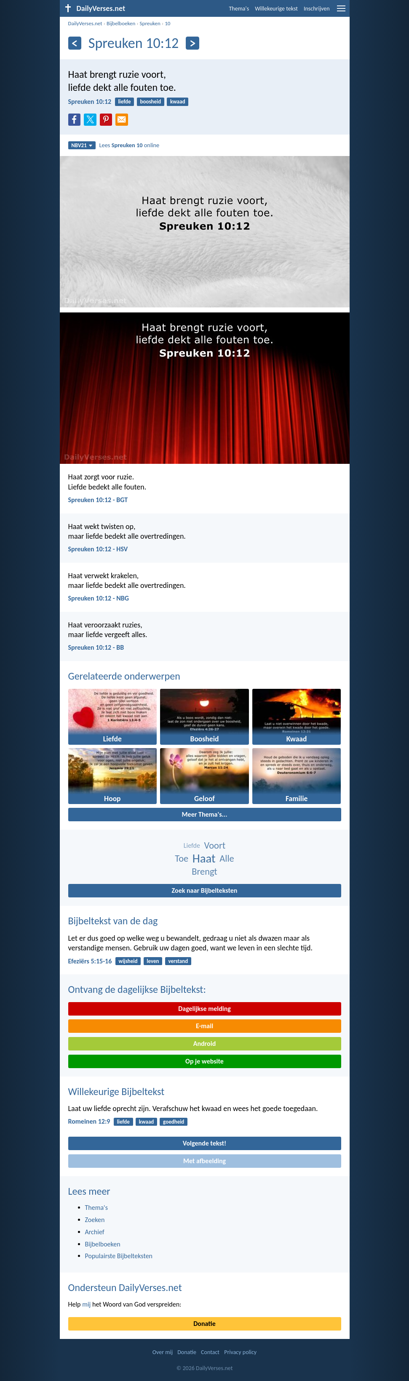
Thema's (239, 8)
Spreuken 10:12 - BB (96, 647)
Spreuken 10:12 (90, 102)
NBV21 (81, 145)
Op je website (204, 1061)
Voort (215, 845)
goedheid (173, 1122)
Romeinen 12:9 (89, 1121)
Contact (210, 1352)
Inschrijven (317, 8)
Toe (181, 858)
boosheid (150, 101)
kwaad (177, 101)
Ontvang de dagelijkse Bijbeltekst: (137, 989)
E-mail (204, 1026)
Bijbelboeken (121, 23)
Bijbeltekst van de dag (113, 921)
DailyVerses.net (85, 23)
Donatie (204, 1324)
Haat (204, 858)
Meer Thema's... (204, 814)
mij (86, 1304)
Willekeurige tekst (276, 8)
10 (167, 23)
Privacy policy (240, 1352)
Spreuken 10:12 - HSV (98, 549)
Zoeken (95, 1220)
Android (204, 1044)
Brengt (204, 871)
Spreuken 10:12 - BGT (98, 500)
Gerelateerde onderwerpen (124, 676)
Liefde (192, 845)
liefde (124, 101)
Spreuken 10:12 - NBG (98, 598)
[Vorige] (74, 43)
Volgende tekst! (204, 1143)
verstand (178, 961)
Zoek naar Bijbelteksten (205, 890)
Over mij (162, 1352)
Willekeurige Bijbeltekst (116, 1091)
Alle (226, 858)
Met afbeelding (204, 1161)
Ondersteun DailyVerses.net (125, 1287)
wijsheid (127, 961)
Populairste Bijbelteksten (119, 1256)
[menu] (341, 11)
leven (153, 961)
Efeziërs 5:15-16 (90, 961)
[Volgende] (192, 43)
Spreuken (150, 23)
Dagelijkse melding (204, 1009)
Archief (94, 1232)
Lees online (129, 145)
